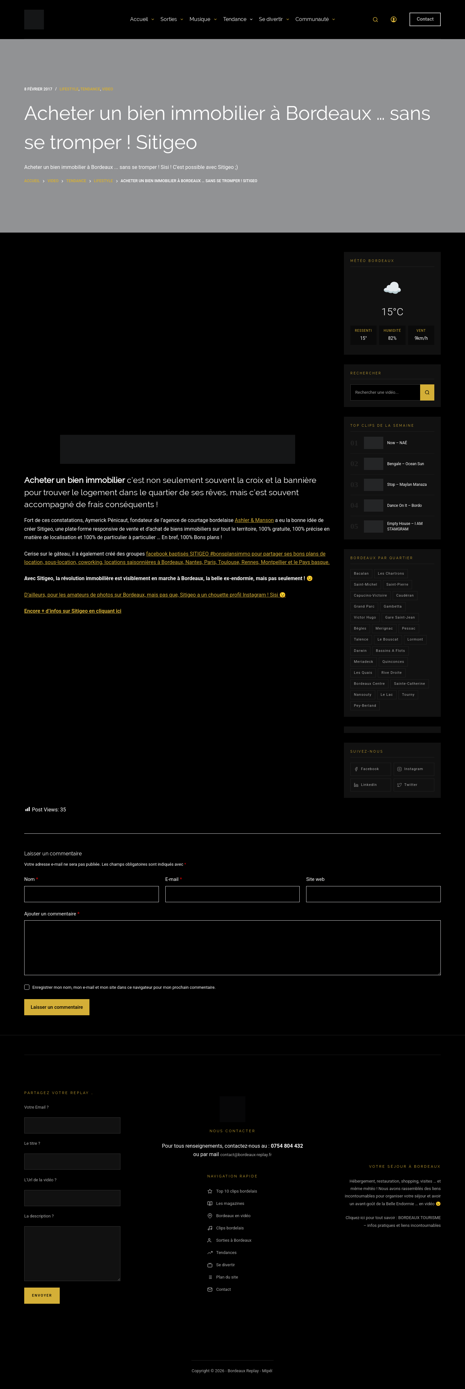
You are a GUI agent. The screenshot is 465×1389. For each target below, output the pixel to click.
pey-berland (365, 706)
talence (361, 639)
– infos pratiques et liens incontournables (402, 1225)
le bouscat (387, 639)
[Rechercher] (375, 19)
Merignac (384, 628)
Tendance (238, 19)
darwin (360, 651)
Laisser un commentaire (57, 1007)
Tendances (222, 1252)
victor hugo (365, 617)
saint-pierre (398, 584)
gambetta (393, 606)
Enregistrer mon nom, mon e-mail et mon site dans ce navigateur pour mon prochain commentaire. (123, 987)
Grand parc (364, 606)
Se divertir (274, 19)
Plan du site (222, 1277)
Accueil (142, 19)
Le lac (387, 695)
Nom (31, 879)
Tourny (408, 695)
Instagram (410, 769)
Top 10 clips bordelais (232, 1191)
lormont (415, 639)
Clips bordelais (225, 1228)
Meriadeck (363, 662)
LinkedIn (365, 785)
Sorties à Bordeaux (229, 1240)
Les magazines (225, 1203)
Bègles (360, 628)
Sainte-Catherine (409, 684)
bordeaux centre (369, 684)
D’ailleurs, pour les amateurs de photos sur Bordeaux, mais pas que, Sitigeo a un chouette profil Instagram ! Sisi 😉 (155, 595)
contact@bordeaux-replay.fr (246, 1154)
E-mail (173, 879)
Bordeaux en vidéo (229, 1215)
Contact (425, 19)
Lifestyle (68, 89)
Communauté (315, 19)
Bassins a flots (390, 651)
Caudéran (405, 595)
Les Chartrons (391, 573)
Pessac (409, 628)
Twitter (407, 785)
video (107, 89)
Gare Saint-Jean (400, 617)
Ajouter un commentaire (51, 914)
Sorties (171, 19)
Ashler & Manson (254, 520)
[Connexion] (394, 19)
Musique (203, 19)
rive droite (391, 673)
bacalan (361, 573)
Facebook (366, 769)
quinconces (393, 662)
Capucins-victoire (370, 595)
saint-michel (365, 584)
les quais (363, 673)
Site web (315, 879)
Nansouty (363, 695)
